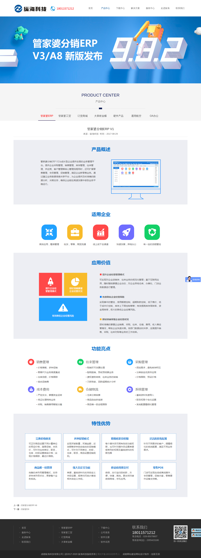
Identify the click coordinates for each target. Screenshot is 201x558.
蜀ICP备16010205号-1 (109, 554)
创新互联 (155, 554)
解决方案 (135, 8)
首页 (90, 8)
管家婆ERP (47, 116)
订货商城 (83, 116)
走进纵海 (165, 8)
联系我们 (180, 8)
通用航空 (136, 116)
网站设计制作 (142, 554)
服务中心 (150, 8)
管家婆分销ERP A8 (29, 505)
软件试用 (105, 542)
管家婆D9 (25, 509)
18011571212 (65, 8)
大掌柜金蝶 (100, 116)
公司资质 (105, 532)
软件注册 (105, 537)
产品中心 (105, 8)
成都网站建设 (129, 554)
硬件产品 (118, 116)
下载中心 (120, 8)
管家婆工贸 (64, 116)
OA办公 (154, 116)
